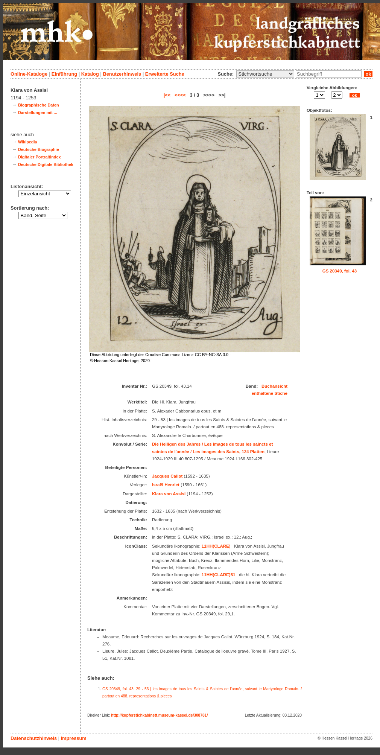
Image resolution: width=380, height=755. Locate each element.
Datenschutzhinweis (34, 738)
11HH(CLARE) (216, 546)
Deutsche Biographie (38, 149)
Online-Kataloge (29, 74)
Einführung (64, 74)
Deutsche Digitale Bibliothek (45, 164)
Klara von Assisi (168, 494)
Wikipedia (27, 142)
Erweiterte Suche (164, 74)
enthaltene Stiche (269, 393)
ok (368, 74)
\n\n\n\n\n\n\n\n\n (265, 74)
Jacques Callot (167, 476)
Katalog (90, 74)
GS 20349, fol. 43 (339, 271)
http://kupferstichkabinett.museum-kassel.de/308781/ (159, 715)
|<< (167, 95)
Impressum (73, 738)
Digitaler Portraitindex (39, 157)
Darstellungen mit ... (37, 112)
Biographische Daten (38, 105)
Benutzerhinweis (122, 74)
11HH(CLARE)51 (219, 574)
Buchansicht (274, 386)
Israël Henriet (165, 485)
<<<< (180, 95)
